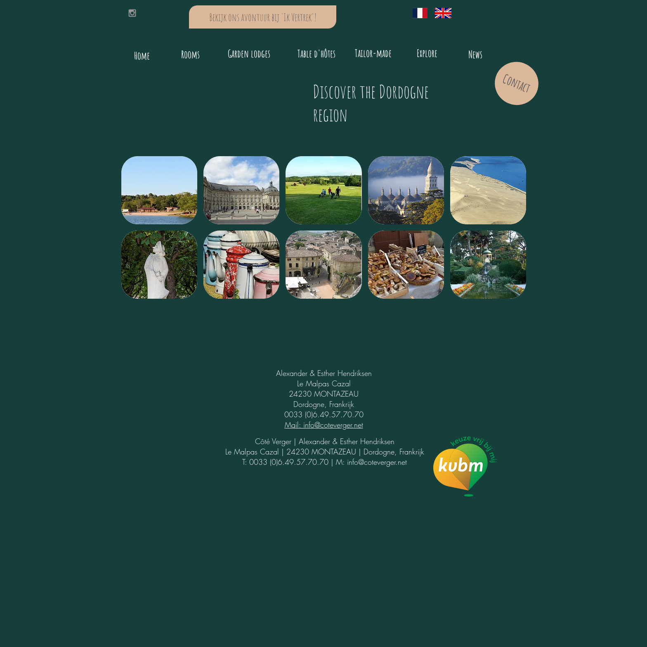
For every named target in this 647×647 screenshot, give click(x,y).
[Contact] (516, 83)
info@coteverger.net (377, 462)
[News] (475, 54)
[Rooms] (190, 54)
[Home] (142, 55)
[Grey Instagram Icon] (132, 13)
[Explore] (427, 53)
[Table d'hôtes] (316, 53)
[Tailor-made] (373, 53)
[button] (159, 190)
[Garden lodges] (248, 53)
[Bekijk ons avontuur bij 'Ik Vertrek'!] (262, 17)
